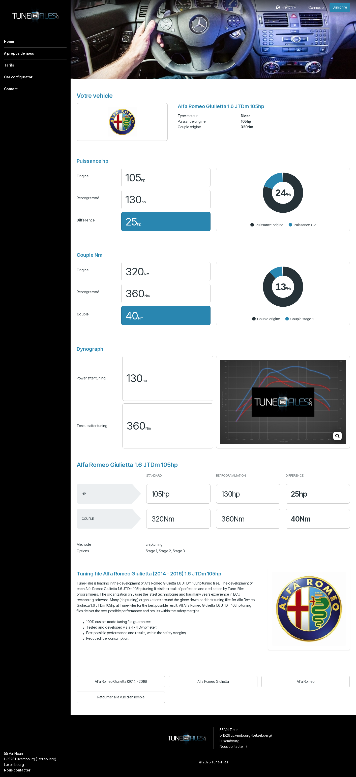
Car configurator (18, 77)
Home (9, 41)
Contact (11, 89)
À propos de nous (19, 53)
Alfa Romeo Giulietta (213, 681)
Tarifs (9, 65)
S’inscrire (340, 7)
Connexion (316, 7)
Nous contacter (17, 770)
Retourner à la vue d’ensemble (120, 697)
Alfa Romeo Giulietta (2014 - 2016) (121, 681)
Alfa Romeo (305, 681)
